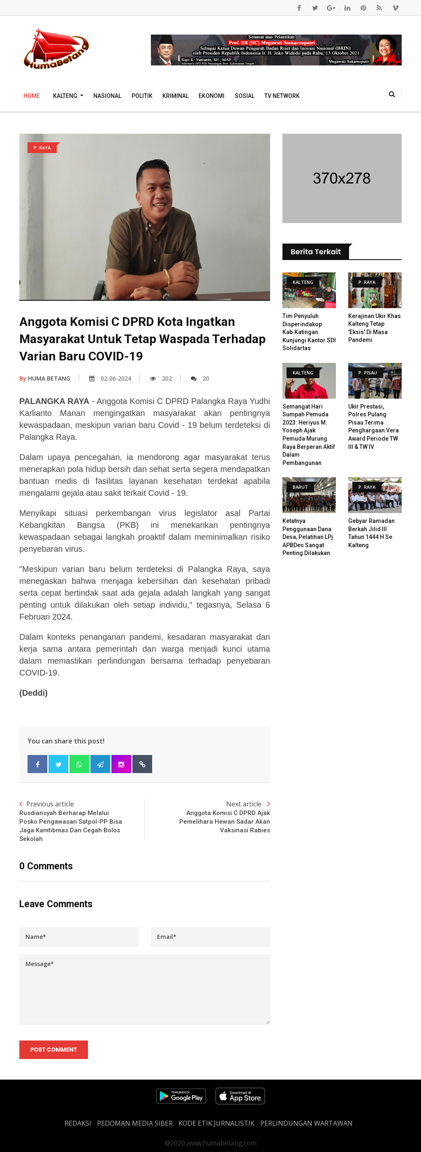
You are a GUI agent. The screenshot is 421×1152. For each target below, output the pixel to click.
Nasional (107, 96)
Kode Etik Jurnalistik (216, 1123)
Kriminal (175, 96)
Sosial (244, 96)
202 (161, 378)
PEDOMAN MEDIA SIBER (135, 1123)
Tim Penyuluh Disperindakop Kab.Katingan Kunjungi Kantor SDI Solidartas (309, 332)
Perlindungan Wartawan (306, 1123)
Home (31, 96)
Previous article (82, 821)
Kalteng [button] (66, 96)
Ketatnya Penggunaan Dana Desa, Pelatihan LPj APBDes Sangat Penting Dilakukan (307, 537)
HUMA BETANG (44, 378)
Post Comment (53, 1050)
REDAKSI (78, 1123)
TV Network (282, 96)
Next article (207, 817)
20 (200, 378)
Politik (142, 96)
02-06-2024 (110, 378)
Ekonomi (211, 96)
